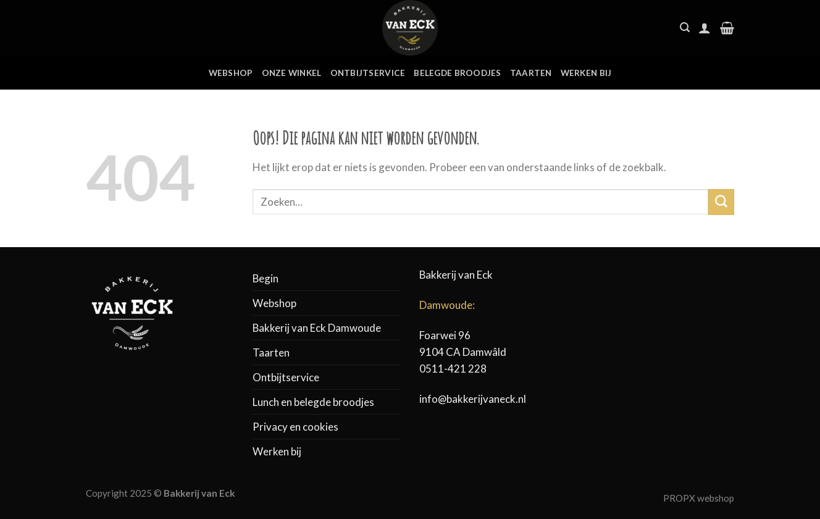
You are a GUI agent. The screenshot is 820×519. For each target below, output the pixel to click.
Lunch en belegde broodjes (313, 401)
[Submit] (721, 201)
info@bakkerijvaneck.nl (472, 398)
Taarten (531, 73)
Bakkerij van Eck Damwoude (317, 327)
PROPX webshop (698, 498)
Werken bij (586, 73)
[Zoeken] (685, 27)
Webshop (231, 73)
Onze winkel (292, 73)
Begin (265, 278)
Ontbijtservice (368, 73)
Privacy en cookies (295, 426)
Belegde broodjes (457, 73)
